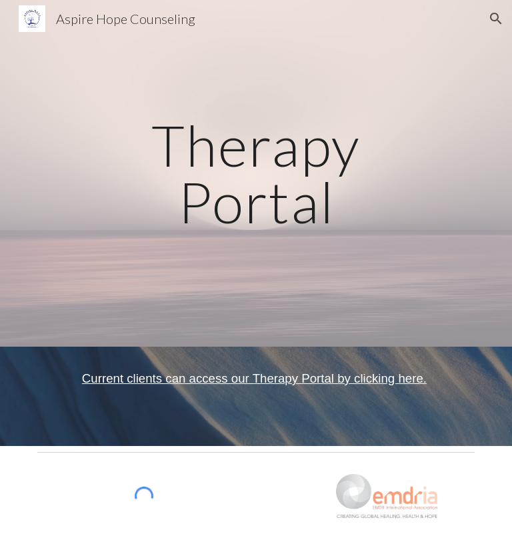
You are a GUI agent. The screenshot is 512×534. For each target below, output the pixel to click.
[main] (255, 173)
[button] (496, 19)
